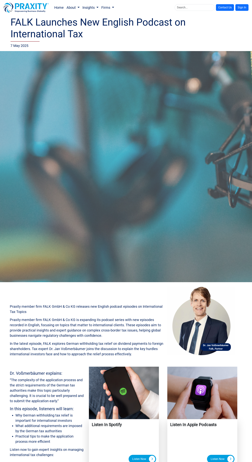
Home (59, 7)
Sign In (242, 7)
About (71, 7)
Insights (89, 7)
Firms (106, 7)
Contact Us (225, 7)
